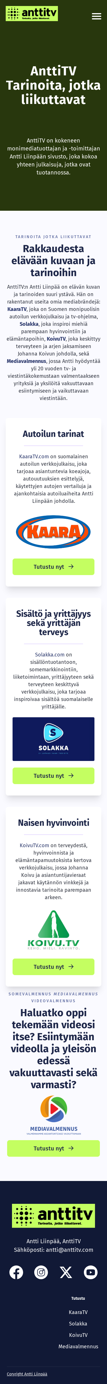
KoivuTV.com (34, 845)
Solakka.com (49, 655)
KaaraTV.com (34, 456)
